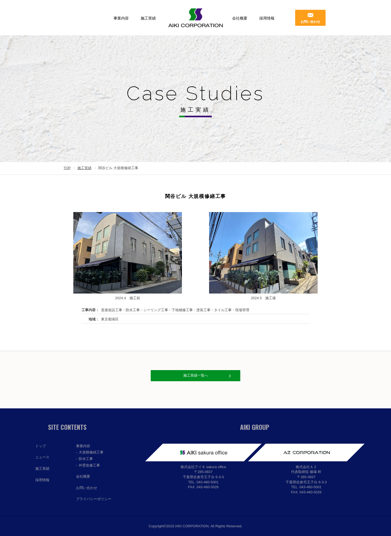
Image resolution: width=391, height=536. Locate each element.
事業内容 (121, 18)
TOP (67, 168)
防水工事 (86, 459)
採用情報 (267, 18)
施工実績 (148, 18)
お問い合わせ (310, 22)
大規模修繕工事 (91, 452)
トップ (40, 446)
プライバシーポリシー (93, 499)
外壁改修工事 (89, 465)
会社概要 (239, 18)
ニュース (42, 457)
